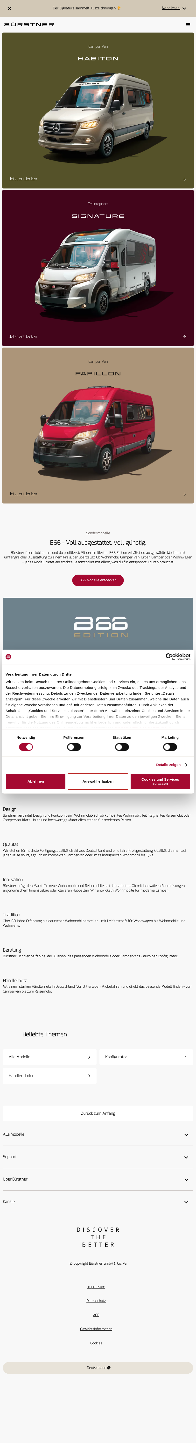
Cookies (96, 1343)
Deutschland (99, 1368)
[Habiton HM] (98, 115)
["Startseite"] (29, 25)
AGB (96, 1315)
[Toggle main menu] (188, 25)
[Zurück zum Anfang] (98, 1113)
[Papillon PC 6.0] (98, 430)
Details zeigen (168, 765)
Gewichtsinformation (96, 1329)
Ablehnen (36, 781)
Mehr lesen (175, 8)
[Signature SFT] (98, 272)
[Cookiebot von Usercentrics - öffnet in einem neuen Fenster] (169, 656)
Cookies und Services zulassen (160, 781)
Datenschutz (96, 1301)
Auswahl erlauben (98, 781)
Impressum (96, 1287)
